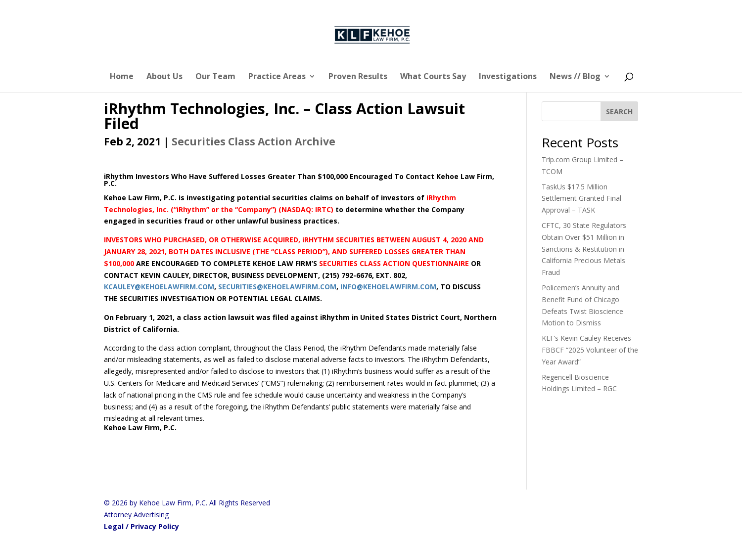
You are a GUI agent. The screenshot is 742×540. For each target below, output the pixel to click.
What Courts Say (433, 77)
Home (122, 77)
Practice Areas (277, 77)
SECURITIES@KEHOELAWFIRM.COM (277, 286)
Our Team (215, 77)
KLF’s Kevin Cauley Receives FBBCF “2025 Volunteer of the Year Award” (590, 349)
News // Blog (575, 77)
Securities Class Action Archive (253, 141)
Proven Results (357, 77)
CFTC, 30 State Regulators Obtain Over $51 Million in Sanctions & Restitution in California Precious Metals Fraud (584, 249)
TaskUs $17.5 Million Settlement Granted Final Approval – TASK (581, 198)
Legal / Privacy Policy (141, 526)
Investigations (508, 77)
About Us (164, 77)
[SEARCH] (619, 111)
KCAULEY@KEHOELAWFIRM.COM (159, 286)
